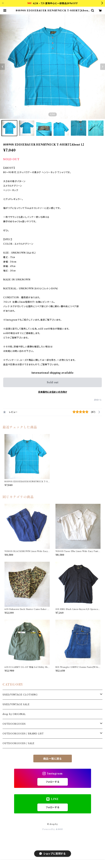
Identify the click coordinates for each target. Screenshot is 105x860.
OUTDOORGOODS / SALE (18, 743)
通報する (98, 400)
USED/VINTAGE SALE (16, 704)
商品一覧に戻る (52, 758)
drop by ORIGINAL (14, 714)
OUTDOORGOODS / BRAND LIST (23, 733)
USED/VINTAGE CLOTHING (20, 694)
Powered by (52, 829)
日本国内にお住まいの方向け (52, 392)
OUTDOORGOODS (14, 723)
